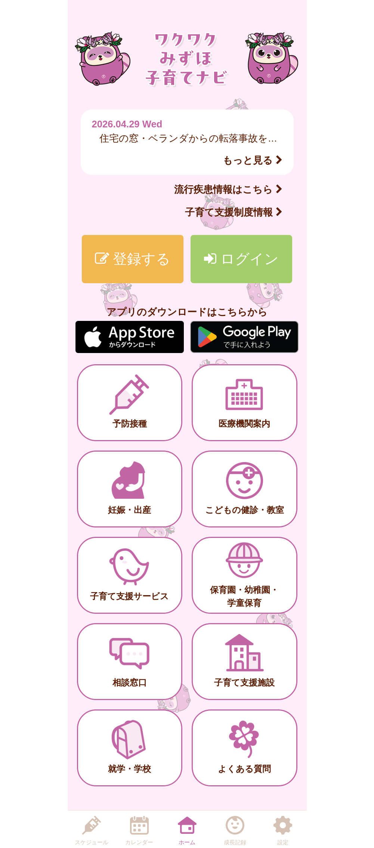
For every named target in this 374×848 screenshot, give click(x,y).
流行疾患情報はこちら (228, 189)
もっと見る (252, 160)
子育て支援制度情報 (233, 212)
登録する (133, 259)
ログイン (241, 259)
